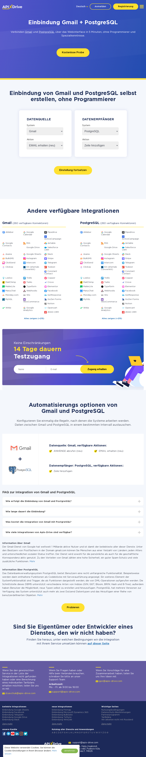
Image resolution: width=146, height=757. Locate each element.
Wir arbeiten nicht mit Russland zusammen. (117, 721)
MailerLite (10, 286)
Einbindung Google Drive (14, 717)
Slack (50, 254)
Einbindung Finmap (61, 710)
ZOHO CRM (53, 312)
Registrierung (125, 6)
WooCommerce (31, 302)
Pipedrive (52, 232)
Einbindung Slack (10, 720)
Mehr (32, 561)
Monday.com (12, 295)
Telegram (52, 263)
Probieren (73, 607)
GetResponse (54, 295)
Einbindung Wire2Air (62, 720)
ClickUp (9, 267)
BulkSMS (10, 258)
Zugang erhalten (97, 369)
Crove (51, 282)
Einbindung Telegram (12, 715)
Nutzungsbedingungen (112, 710)
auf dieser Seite (98, 643)
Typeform (31, 286)
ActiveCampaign (52, 239)
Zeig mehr (7, 724)
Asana (9, 254)
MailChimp (11, 282)
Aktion (30, 140)
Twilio (29, 282)
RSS (28, 243)
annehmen (69, 751)
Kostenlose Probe (73, 52)
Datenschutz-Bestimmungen (116, 712)
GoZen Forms (54, 299)
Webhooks (31, 291)
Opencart (52, 308)
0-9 (106, 733)
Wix (28, 295)
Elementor (53, 286)
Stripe (51, 258)
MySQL (9, 299)
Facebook (53, 291)
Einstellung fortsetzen (73, 170)
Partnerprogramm (110, 715)
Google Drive (33, 247)
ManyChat (11, 291)
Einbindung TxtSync (62, 717)
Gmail (28, 32)
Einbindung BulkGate (62, 715)
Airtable (51, 243)
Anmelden (100, 6)
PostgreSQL (47, 32)
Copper (51, 278)
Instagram (31, 258)
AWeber (9, 232)
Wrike (8, 308)
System (31, 125)
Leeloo (9, 278)
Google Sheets (33, 254)
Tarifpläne (106, 717)
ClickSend (10, 263)
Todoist (51, 267)
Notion (51, 303)
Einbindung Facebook (13, 712)
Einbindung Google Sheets (15, 710)
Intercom (31, 263)
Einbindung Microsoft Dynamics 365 (70, 712)
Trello (29, 278)
